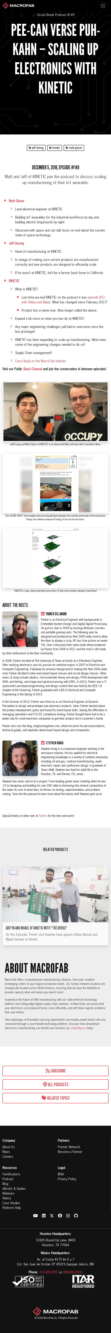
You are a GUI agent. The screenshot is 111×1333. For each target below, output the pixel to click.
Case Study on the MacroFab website (40, 361)
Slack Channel (32, 369)
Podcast (7, 1179)
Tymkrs (43, 816)
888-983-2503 (72, 1272)
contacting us (78, 1028)
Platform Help (11, 1208)
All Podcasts (55, 1084)
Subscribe (56, 1071)
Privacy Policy (67, 1179)
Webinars (8, 1193)
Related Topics (56, 1098)
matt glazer (74, 148)
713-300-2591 (48, 1272)
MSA (61, 1174)
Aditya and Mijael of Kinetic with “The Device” (36, 936)
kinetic (54, 148)
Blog (5, 1184)
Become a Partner (70, 1152)
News (6, 1152)
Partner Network (69, 1147)
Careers (7, 1157)
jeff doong (36, 148)
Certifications (11, 1174)
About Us (8, 1147)
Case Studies (11, 1203)
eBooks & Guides (14, 1189)
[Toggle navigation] (103, 6)
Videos (6, 1198)
